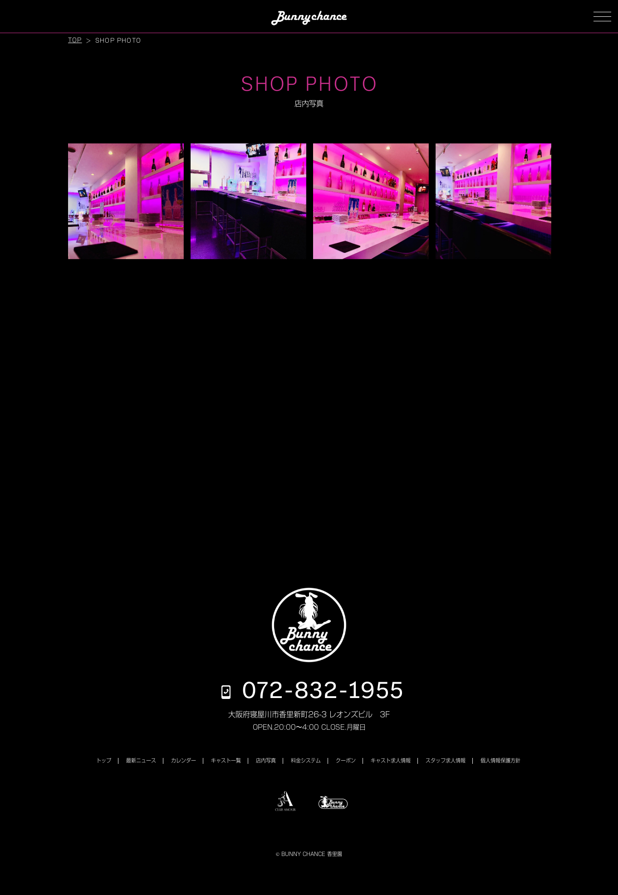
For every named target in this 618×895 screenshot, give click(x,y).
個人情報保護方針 (500, 760)
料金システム (306, 760)
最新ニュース (141, 760)
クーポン (346, 760)
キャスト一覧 (226, 760)
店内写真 (266, 760)
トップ (103, 760)
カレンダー (183, 760)
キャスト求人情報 (391, 760)
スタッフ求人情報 (446, 760)
